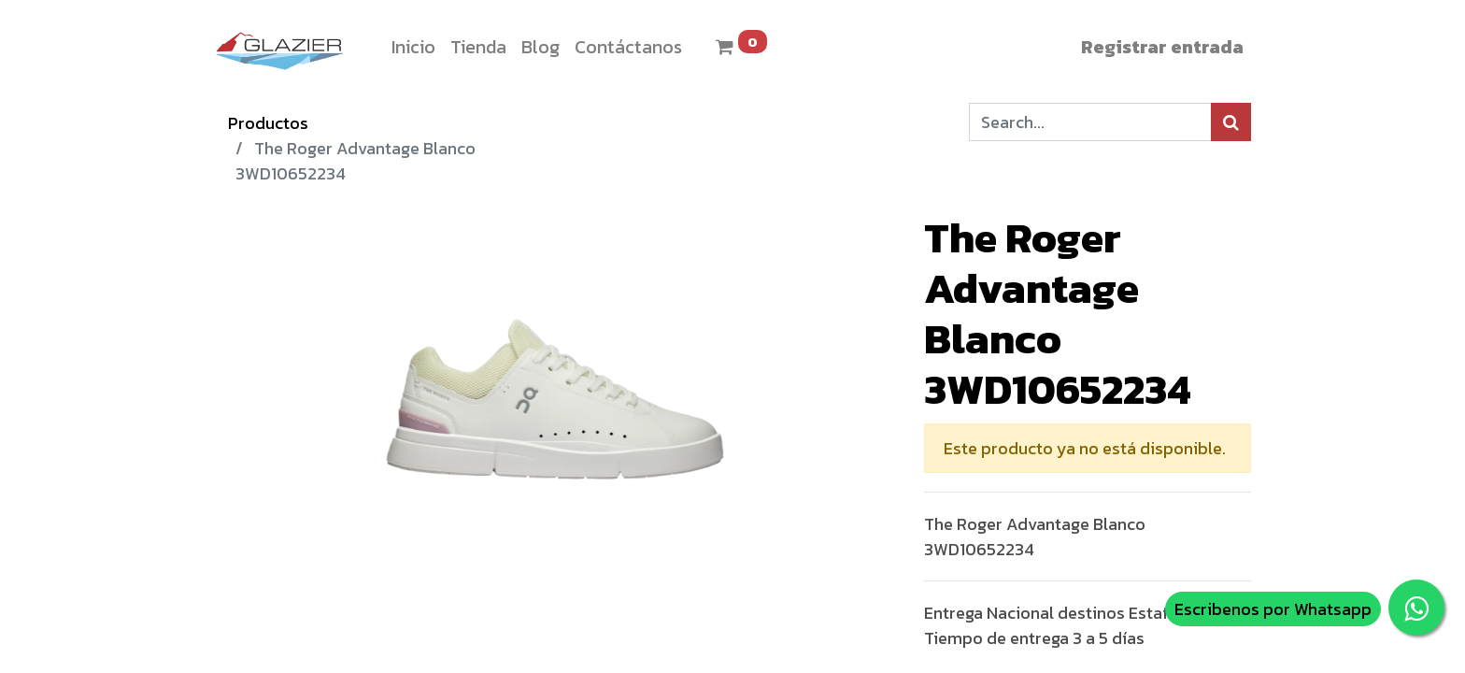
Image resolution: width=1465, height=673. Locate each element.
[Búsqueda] (1231, 122)
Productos (268, 123)
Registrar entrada (1162, 47)
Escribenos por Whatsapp (1273, 609)
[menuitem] (413, 46)
